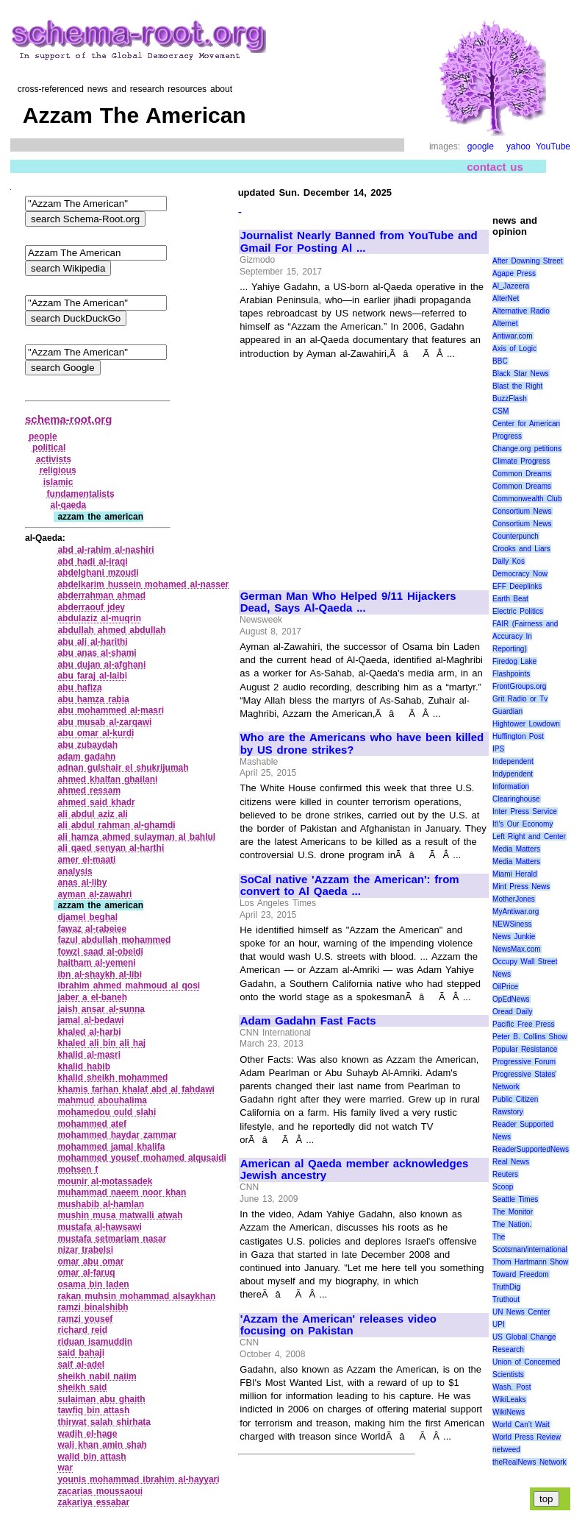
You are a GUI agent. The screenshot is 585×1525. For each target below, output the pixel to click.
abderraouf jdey (91, 607)
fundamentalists (81, 494)
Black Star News (520, 373)
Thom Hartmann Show (530, 1262)
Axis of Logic (514, 348)
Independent (513, 761)
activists (53, 459)
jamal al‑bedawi (90, 1020)
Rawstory (507, 1112)
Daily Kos (508, 561)
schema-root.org (68, 419)
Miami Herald (514, 874)
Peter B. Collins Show (529, 1037)
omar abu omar (90, 1261)
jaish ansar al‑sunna (101, 1009)
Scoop (502, 1187)
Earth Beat (510, 599)
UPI (498, 1324)
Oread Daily (512, 1012)
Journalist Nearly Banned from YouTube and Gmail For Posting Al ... (359, 242)
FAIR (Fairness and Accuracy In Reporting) (525, 636)
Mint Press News (521, 886)
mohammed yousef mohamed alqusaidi (141, 1158)
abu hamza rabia (93, 699)
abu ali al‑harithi (92, 642)
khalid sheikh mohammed (112, 1077)
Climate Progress (521, 461)
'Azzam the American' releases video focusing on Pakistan (338, 1325)
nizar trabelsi (85, 1250)
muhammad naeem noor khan (121, 1192)
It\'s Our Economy (522, 824)
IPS (498, 749)
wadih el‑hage (87, 1434)
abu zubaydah (87, 745)
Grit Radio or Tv (520, 699)
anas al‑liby (82, 882)
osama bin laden (93, 1284)
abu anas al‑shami (96, 653)
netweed (506, 1450)
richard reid (82, 1330)
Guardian (507, 711)
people (43, 436)
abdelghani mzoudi (97, 572)
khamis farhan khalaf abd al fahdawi (135, 1089)
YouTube (553, 146)
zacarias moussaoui (100, 1491)
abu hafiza (79, 687)
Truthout (506, 1299)
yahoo (518, 146)
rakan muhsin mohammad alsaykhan (136, 1296)
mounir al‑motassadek (104, 1181)
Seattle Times (515, 1199)
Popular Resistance (524, 1049)
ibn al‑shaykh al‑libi (99, 974)
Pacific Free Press (523, 1024)
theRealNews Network (529, 1462)
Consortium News (522, 511)
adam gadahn (86, 756)
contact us (495, 166)
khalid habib (83, 1066)
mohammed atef (91, 1124)
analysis (74, 871)
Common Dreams (521, 474)
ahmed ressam (89, 790)
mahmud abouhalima (102, 1100)
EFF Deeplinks (517, 586)
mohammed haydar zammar (116, 1135)
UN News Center (521, 1312)
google (480, 146)
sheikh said (82, 1387)
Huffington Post (518, 736)
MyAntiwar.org (515, 911)
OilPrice (505, 987)
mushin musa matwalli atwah (119, 1215)
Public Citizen (515, 1099)
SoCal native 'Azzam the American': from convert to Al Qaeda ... (349, 886)
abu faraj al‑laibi (92, 675)
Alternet (504, 323)
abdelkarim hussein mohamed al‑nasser (143, 584)
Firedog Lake (514, 661)
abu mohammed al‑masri (110, 710)
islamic (58, 482)
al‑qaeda (69, 505)
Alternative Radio (521, 311)
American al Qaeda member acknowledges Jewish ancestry (354, 1170)
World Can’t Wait (521, 1424)
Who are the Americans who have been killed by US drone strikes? (362, 744)
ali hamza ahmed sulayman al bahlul (136, 837)
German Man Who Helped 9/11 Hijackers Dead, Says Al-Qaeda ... (348, 602)
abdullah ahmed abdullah (111, 630)
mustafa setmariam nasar (111, 1239)
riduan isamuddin (94, 1342)
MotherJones (513, 899)
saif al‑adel (80, 1364)
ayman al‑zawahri (94, 894)
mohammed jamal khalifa (111, 1147)
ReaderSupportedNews (530, 1149)
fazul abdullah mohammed (114, 940)
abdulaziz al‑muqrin (99, 618)
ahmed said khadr (95, 802)
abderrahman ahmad (101, 595)
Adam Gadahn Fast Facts (308, 1021)
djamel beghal (87, 917)
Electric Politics (517, 611)
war (65, 1467)
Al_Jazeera (510, 286)
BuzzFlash (509, 398)
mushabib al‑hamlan (100, 1204)
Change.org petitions (526, 449)
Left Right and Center (529, 836)
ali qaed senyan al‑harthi (110, 848)
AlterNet (505, 298)
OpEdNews (511, 999)
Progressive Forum (524, 1062)
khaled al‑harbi (89, 1032)
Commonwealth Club (526, 499)
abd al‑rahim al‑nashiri (105, 550)
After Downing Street (527, 261)
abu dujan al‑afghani (101, 664)
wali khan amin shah (102, 1445)
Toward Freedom (520, 1274)
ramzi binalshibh (92, 1307)
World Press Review (526, 1437)
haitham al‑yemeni (96, 963)
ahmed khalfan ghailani (107, 779)
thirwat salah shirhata (104, 1422)
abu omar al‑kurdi (95, 733)
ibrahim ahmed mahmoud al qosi (128, 985)
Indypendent (512, 774)
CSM (500, 411)
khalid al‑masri (89, 1055)
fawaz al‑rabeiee (91, 929)
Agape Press (514, 273)
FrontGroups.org (519, 686)
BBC (500, 361)
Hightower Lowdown (526, 724)
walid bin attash (91, 1456)
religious (58, 470)
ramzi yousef (84, 1319)
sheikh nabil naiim (96, 1376)
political (48, 447)
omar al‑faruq (86, 1272)
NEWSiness (511, 924)
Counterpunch (515, 536)
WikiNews (508, 1412)
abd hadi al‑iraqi (92, 561)
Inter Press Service (524, 811)
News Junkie (513, 937)
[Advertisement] (363, 468)
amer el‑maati (86, 860)
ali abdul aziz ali (92, 814)
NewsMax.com (516, 949)
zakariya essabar (93, 1502)
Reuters (505, 1174)
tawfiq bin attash (93, 1410)
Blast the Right (517, 386)
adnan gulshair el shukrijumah (122, 767)
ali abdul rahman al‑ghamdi (116, 825)
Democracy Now (520, 574)
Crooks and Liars (521, 549)
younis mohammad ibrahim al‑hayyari (138, 1479)
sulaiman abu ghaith (101, 1399)
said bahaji (80, 1353)
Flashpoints (511, 674)
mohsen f (77, 1169)
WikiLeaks (509, 1399)
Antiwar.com (512, 336)
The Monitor (512, 1212)
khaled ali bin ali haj (101, 1043)
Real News (510, 1162)
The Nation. (511, 1224)
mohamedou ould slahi (106, 1112)
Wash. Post (511, 1387)
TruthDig (506, 1287)
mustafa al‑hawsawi (99, 1227)
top (546, 1498)
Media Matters (516, 849)
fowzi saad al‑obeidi (100, 952)
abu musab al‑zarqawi (104, 722)
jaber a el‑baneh (92, 997)
